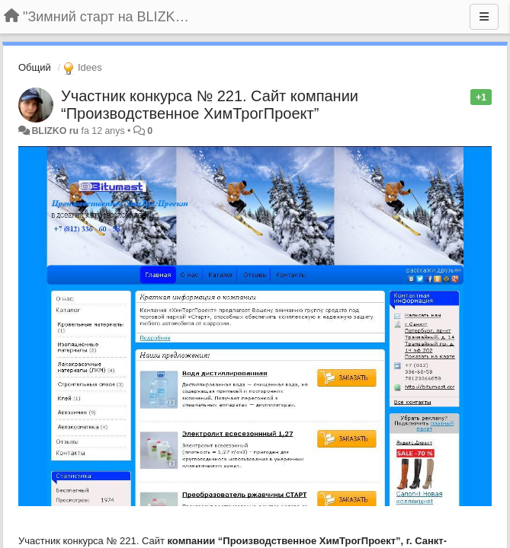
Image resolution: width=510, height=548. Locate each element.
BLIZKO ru (56, 131)
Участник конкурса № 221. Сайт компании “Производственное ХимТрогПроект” (209, 105)
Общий (34, 67)
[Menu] (484, 17)
